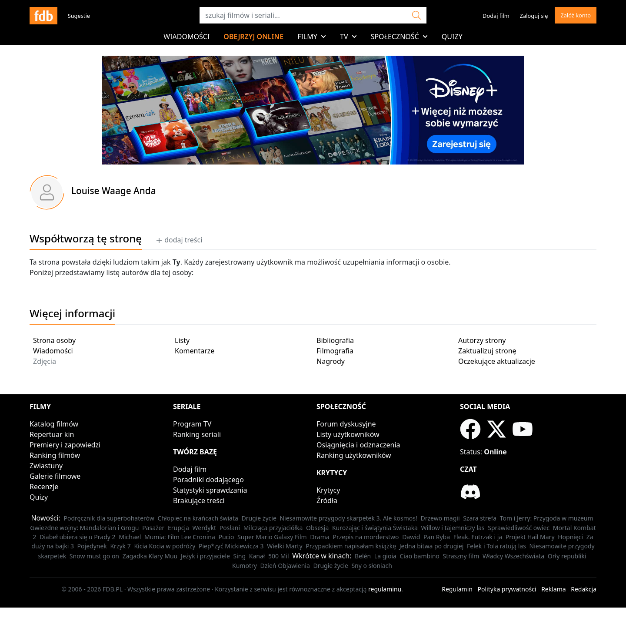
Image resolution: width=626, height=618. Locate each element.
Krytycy (328, 490)
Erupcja (178, 528)
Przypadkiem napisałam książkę (351, 546)
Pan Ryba (436, 537)
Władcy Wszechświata (513, 556)
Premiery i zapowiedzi (65, 445)
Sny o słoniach (371, 565)
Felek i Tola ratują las (496, 546)
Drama (320, 537)
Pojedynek (92, 546)
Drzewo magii (440, 518)
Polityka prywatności (507, 589)
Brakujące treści (199, 500)
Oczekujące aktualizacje (496, 361)
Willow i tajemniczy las (453, 528)
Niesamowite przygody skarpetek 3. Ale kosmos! (348, 518)
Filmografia (334, 351)
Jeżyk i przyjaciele (205, 556)
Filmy (311, 36)
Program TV (192, 424)
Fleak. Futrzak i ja (478, 537)
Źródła (326, 500)
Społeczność (399, 36)
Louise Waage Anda (113, 191)
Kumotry (244, 565)
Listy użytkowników (348, 434)
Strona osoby (54, 340)
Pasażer (153, 528)
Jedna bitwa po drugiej (432, 546)
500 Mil (278, 556)
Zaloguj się (534, 16)
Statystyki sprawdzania (210, 490)
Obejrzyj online (253, 36)
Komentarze (194, 351)
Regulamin (457, 589)
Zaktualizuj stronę (487, 351)
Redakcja (583, 589)
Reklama (553, 589)
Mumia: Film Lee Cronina (179, 537)
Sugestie (79, 16)
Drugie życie (258, 518)
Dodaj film (496, 16)
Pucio (226, 537)
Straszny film (461, 556)
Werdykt (204, 528)
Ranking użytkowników (353, 455)
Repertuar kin (52, 434)
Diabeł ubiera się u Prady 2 (78, 537)
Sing (239, 556)
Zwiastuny (46, 465)
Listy (182, 340)
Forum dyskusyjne (346, 424)
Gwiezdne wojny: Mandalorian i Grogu (84, 528)
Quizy (452, 36)
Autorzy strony (482, 340)
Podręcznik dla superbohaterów (109, 518)
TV (348, 36)
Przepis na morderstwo (366, 537)
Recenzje (44, 486)
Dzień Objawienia (285, 565)
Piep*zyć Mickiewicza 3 (231, 546)
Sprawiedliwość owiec (518, 528)
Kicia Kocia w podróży (164, 546)
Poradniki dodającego (208, 479)
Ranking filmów (55, 455)
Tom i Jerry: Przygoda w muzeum (546, 518)
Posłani (230, 528)
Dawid (411, 537)
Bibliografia (335, 340)
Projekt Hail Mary (530, 537)
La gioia (385, 556)
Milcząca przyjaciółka (273, 528)
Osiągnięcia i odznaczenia (358, 445)
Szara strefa (479, 518)
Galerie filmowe (55, 476)
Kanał (257, 556)
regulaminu (384, 589)
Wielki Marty (284, 546)
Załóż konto (575, 15)
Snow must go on (94, 556)
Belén (363, 556)
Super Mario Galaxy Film (272, 537)
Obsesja (317, 528)
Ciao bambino (420, 556)
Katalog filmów (54, 424)
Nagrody (330, 361)
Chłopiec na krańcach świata (197, 518)
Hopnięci (570, 537)
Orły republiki (567, 556)
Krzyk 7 (120, 546)
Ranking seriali (197, 434)
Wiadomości (186, 36)
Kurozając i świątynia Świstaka (375, 528)
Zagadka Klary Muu (150, 556)
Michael (130, 537)
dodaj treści (179, 240)
